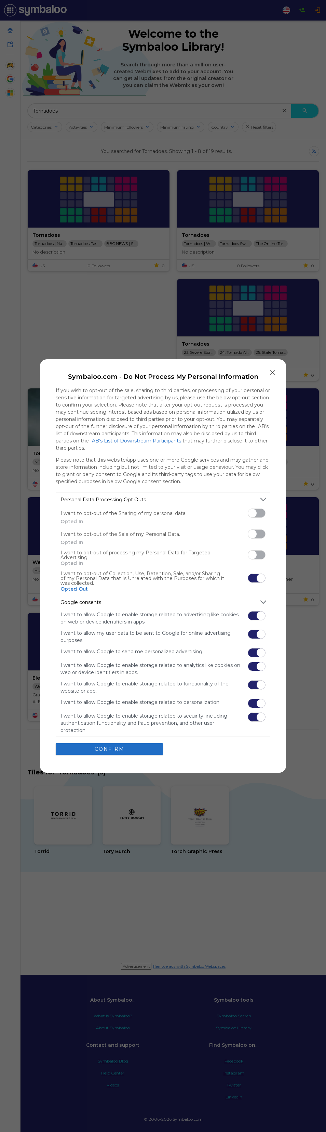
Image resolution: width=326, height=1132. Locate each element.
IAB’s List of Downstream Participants (135, 441)
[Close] (272, 372)
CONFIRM (109, 749)
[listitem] (163, 499)
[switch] (257, 513)
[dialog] (163, 566)
